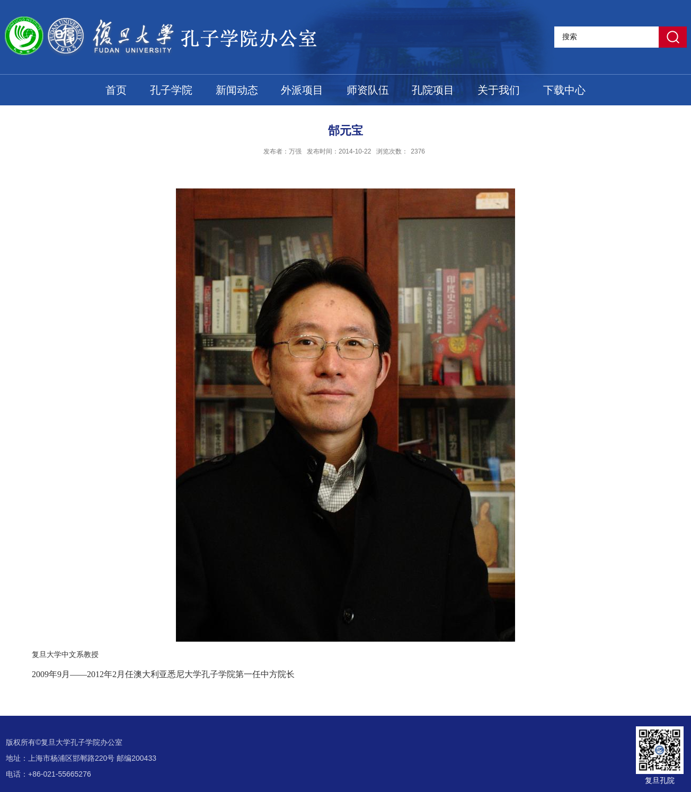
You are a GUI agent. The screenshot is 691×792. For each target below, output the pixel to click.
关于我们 (498, 90)
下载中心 (564, 90)
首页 (116, 90)
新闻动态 (237, 90)
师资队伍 (368, 90)
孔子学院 (171, 90)
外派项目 (302, 90)
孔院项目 (433, 90)
